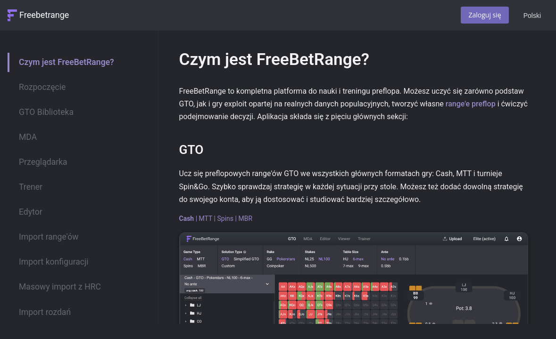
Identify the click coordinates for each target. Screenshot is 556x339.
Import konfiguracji (54, 261)
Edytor (30, 212)
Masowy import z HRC (60, 286)
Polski (532, 15)
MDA (28, 137)
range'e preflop (471, 103)
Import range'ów (48, 237)
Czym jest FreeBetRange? (66, 62)
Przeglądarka (43, 162)
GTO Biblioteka (46, 112)
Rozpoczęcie (42, 87)
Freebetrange (44, 14)
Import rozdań (45, 312)
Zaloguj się (484, 14)
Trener (30, 187)
